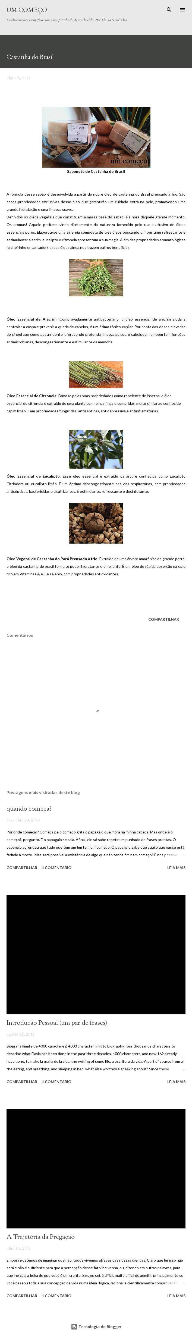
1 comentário (56, 867)
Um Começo (27, 9)
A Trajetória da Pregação (41, 1237)
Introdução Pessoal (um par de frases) (57, 1023)
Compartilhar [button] (163, 619)
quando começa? (29, 809)
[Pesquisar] (169, 10)
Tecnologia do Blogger (96, 1326)
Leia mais (176, 867)
